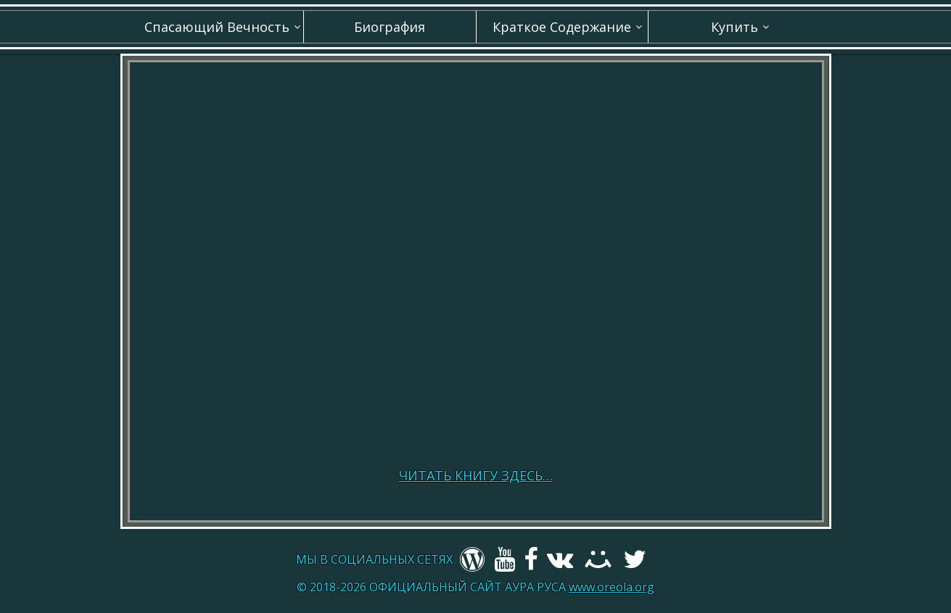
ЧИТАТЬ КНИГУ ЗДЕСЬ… (476, 475)
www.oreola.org (611, 587)
